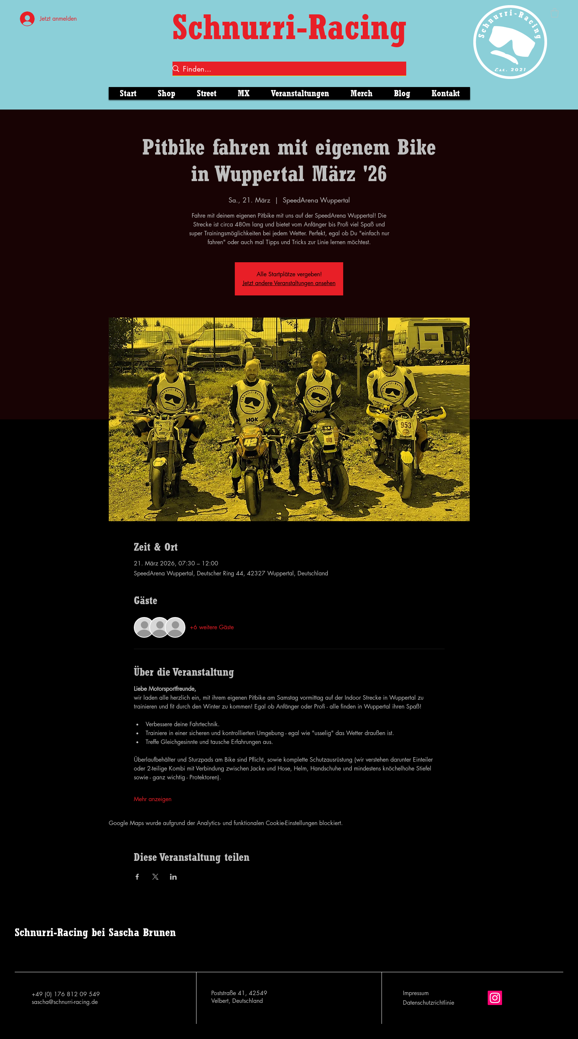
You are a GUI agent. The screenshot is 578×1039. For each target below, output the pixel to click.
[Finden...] (287, 69)
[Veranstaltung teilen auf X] (155, 877)
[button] (554, 12)
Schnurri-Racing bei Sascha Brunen (95, 932)
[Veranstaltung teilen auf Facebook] (137, 877)
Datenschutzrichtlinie (428, 1003)
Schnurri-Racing (289, 27)
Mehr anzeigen (152, 799)
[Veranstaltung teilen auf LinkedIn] (173, 877)
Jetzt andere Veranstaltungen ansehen (289, 283)
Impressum (416, 993)
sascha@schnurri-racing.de (65, 1002)
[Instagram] (495, 998)
